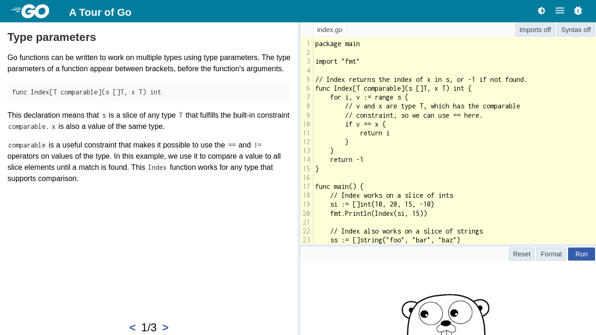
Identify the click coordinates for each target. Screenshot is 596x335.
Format (551, 254)
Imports (531, 30)
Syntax (571, 30)
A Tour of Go (100, 12)
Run (582, 254)
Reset (522, 254)
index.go (329, 30)
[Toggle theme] (542, 10)
